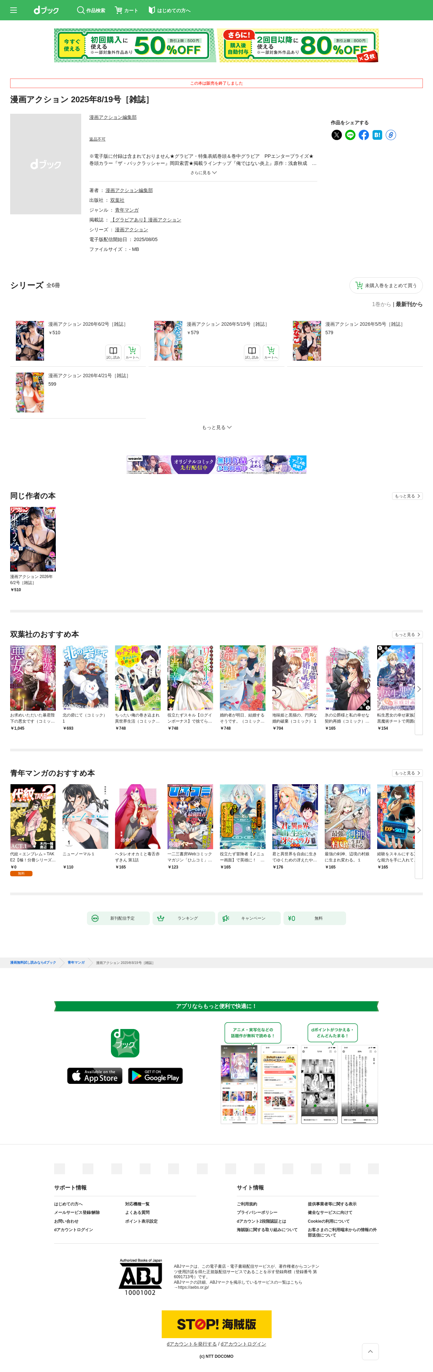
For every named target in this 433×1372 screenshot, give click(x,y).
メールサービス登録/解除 (77, 1212)
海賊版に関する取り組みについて (267, 1229)
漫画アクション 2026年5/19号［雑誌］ (228, 324)
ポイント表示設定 (141, 1221)
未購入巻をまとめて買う (391, 285)
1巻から (381, 304)
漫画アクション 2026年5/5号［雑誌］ (365, 324)
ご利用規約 (247, 1204)
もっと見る (405, 496)
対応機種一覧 (137, 1204)
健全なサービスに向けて (330, 1212)
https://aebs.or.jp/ (193, 1287)
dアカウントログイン (73, 1229)
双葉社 (117, 200)
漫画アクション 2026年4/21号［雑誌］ (89, 375)
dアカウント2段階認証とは (261, 1221)
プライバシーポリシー (257, 1212)
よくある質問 (137, 1212)
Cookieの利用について (329, 1221)
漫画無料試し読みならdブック (33, 962)
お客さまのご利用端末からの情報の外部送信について (342, 1232)
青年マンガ (127, 210)
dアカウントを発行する (192, 1344)
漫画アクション (131, 229)
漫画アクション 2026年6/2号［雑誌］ (88, 324)
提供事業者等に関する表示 (332, 1204)
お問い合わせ (66, 1221)
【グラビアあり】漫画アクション (145, 219)
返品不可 (97, 139)
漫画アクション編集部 (113, 117)
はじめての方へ (68, 1204)
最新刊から (409, 304)
